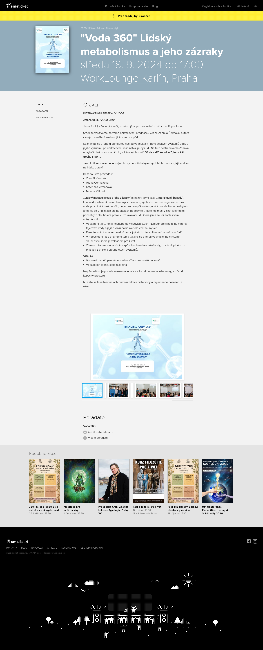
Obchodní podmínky (92, 548)
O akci (39, 104)
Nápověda (37, 548)
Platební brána (50, 553)
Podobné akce (44, 117)
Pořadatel (41, 111)
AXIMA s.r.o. (35, 553)
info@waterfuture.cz (101, 432)
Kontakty (11, 548)
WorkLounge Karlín (123, 78)
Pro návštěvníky (115, 6)
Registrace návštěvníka (216, 6)
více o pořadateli (98, 438)
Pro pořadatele (138, 6)
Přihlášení (243, 6)
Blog (155, 6)
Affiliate (52, 548)
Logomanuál (68, 548)
